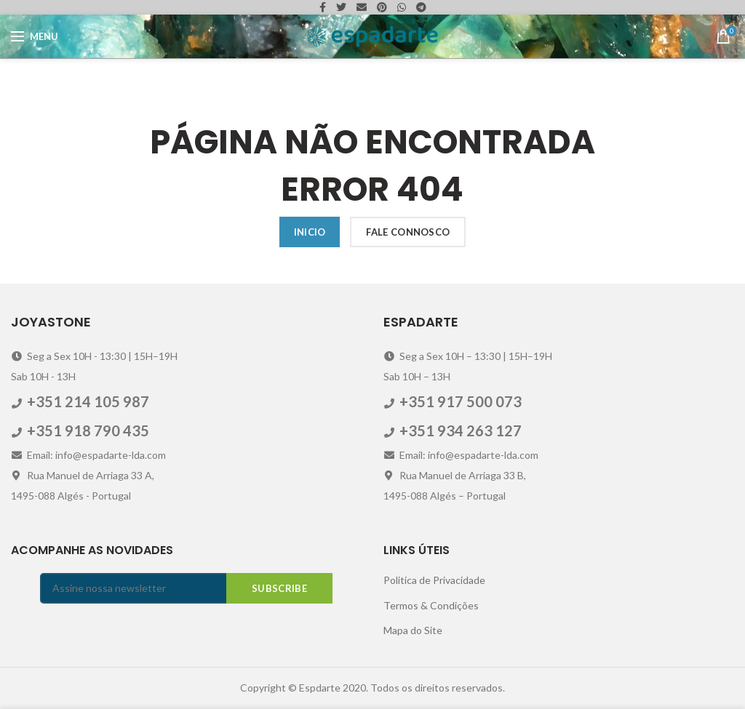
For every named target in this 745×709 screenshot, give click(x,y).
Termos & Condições (431, 605)
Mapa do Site (412, 630)
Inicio (310, 232)
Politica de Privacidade (434, 580)
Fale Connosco (408, 232)
